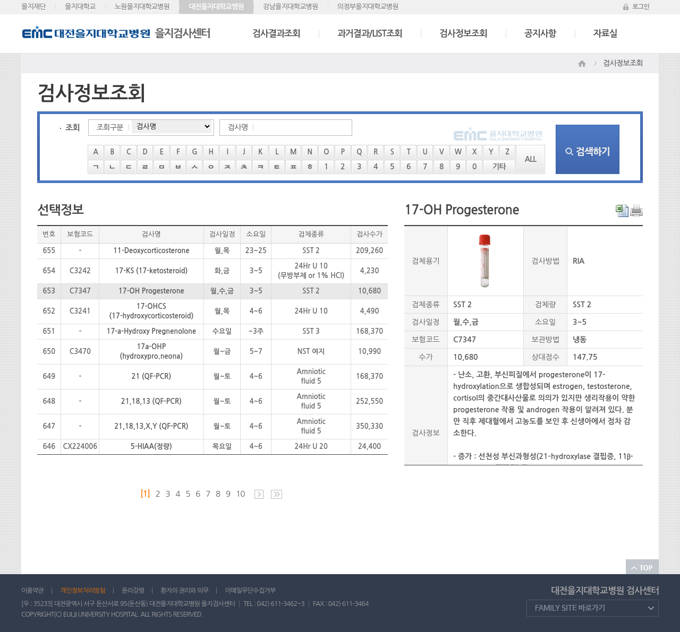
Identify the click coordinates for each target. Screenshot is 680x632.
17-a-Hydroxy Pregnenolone (151, 331)
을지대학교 (80, 6)
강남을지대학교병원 (290, 6)
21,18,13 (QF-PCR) (151, 401)
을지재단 (33, 6)
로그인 (640, 7)
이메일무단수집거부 (250, 590)
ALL (531, 159)
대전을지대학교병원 (216, 6)
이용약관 (32, 590)
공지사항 (540, 33)
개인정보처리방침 (82, 590)
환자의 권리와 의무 (184, 590)
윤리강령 (133, 590)
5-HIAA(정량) (151, 446)
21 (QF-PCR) (152, 376)
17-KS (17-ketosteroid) (151, 270)
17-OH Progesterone (151, 291)
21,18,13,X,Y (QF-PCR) (151, 426)
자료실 (605, 33)
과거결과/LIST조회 (369, 33)
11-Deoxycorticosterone (151, 250)
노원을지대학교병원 (142, 6)
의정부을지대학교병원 (367, 6)
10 (240, 494)
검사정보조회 (463, 33)
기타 (499, 166)
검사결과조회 (276, 33)
